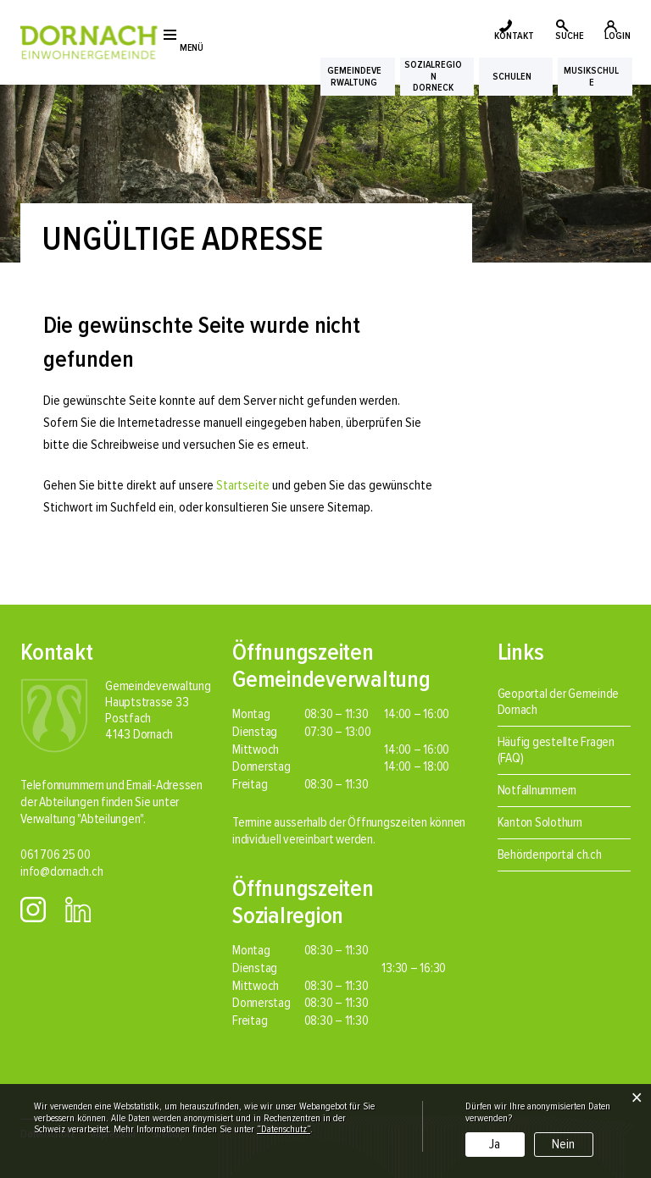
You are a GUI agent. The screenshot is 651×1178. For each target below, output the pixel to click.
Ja (494, 1144)
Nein (563, 1144)
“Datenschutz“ (283, 1129)
